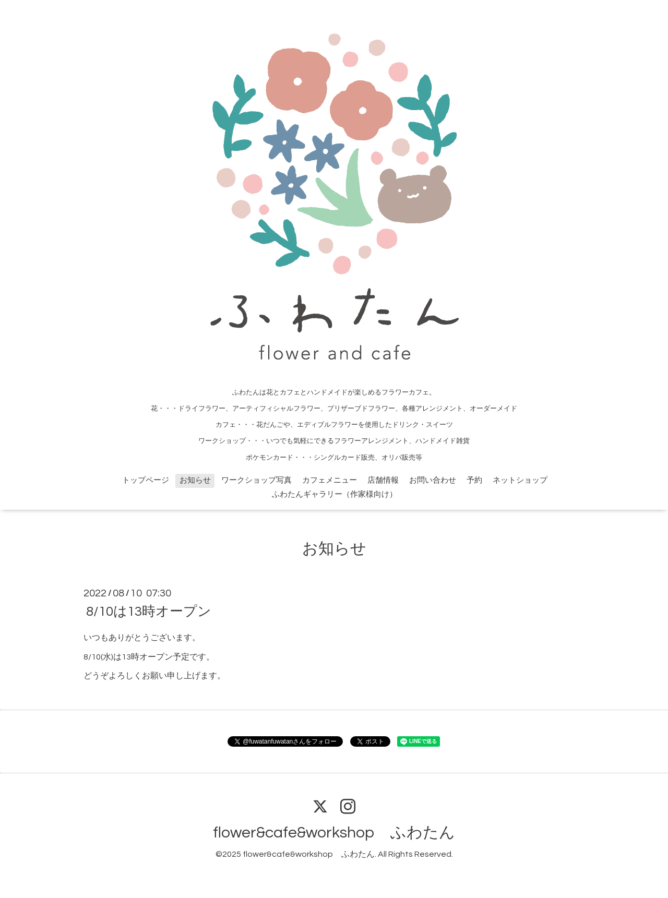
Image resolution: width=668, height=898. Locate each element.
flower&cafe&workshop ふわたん (334, 832)
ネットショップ (520, 480)
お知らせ (195, 480)
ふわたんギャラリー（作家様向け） (334, 494)
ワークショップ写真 (256, 480)
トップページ (145, 480)
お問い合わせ (432, 480)
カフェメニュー (329, 480)
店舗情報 (383, 480)
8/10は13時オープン (148, 611)
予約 (474, 480)
